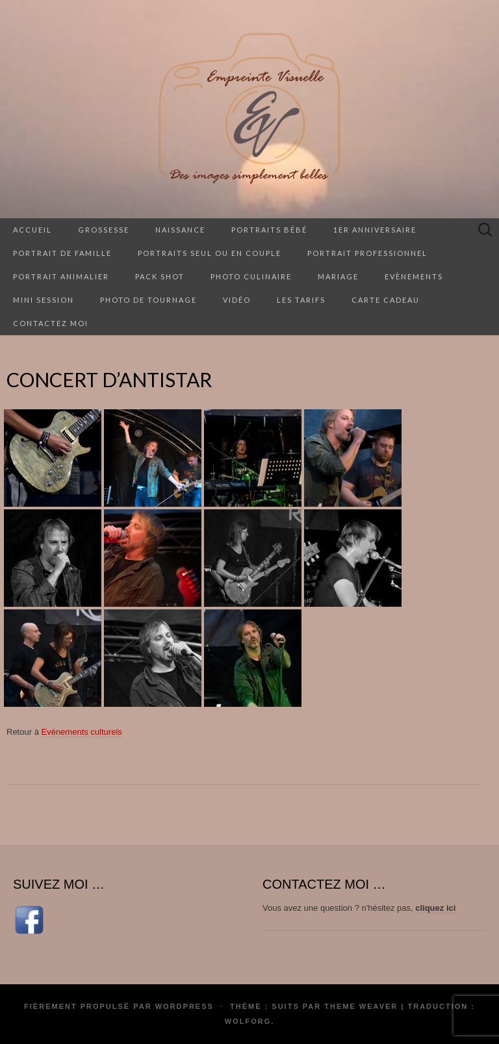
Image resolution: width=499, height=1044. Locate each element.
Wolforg (248, 1021)
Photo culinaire (251, 276)
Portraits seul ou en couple (209, 253)
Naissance (180, 229)
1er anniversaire (374, 229)
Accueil (32, 229)
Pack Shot (160, 276)
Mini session (43, 300)
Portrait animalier (61, 276)
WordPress (184, 1006)
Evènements (414, 276)
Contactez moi (50, 323)
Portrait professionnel (367, 253)
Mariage (338, 276)
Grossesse (103, 229)
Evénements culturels (81, 732)
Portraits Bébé (269, 229)
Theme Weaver (361, 1006)
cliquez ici (435, 908)
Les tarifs (301, 300)
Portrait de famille (62, 253)
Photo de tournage (148, 300)
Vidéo (237, 300)
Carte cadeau (386, 300)
